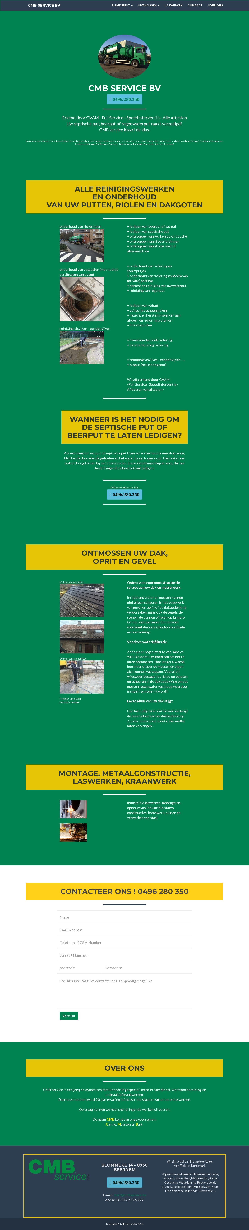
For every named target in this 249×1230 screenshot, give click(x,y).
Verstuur (69, 1016)
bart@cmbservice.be (130, 1195)
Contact (195, 8)
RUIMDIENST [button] (122, 8)
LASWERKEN (174, 8)
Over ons (215, 8)
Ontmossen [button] (148, 8)
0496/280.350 (125, 99)
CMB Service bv (47, 9)
